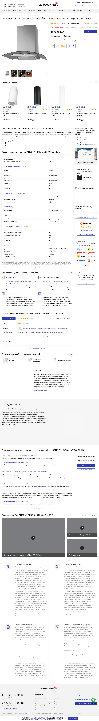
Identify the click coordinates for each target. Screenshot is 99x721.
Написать (86, 280)
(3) (46, 109)
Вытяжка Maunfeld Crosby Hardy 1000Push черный (33, 471)
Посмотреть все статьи (86, 217)
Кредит (37, 702)
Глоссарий (57, 700)
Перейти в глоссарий (40, 390)
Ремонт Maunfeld (40, 706)
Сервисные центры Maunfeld (43, 704)
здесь (67, 486)
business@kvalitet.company (85, 700)
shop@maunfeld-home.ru (84, 696)
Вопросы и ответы (59, 702)
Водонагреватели (59, 10)
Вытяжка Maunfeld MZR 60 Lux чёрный (30, 455)
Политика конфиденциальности (43, 713)
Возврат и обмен (40, 707)
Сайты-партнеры (59, 707)
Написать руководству (86, 703)
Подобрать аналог (90, 31)
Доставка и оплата (40, 698)
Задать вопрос (86, 465)
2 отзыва (62, 23)
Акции (78, 2)
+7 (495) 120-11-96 (86, 275)
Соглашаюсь (73, 718)
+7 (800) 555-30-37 (9, 6)
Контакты (57, 706)
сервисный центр (45, 486)
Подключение (39, 700)
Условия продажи (58, 713)
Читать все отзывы (86, 234)
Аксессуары (77, 10)
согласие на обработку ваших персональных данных (33, 718)
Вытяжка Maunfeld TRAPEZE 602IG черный (32, 491)
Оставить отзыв (86, 230)
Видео (56, 704)
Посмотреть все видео (88, 515)
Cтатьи (56, 698)
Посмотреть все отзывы (63, 318)
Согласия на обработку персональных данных (50, 719)
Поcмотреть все (86, 470)
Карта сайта (78, 713)
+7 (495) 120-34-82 (9, 4)
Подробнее (86, 262)
